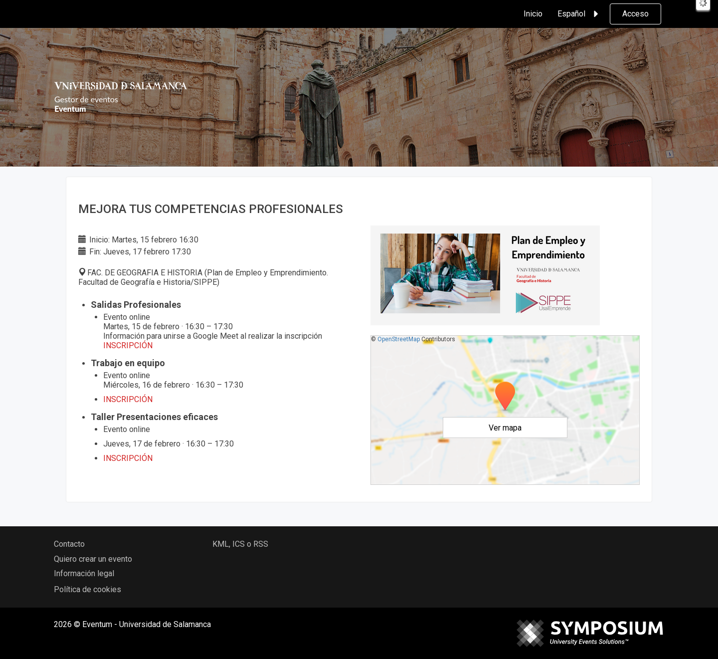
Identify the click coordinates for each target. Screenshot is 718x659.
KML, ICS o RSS (240, 544)
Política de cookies (87, 589)
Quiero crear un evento (93, 559)
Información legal (84, 573)
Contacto (69, 544)
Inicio (533, 13)
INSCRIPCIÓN (128, 458)
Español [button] (579, 14)
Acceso (635, 13)
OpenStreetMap (398, 339)
